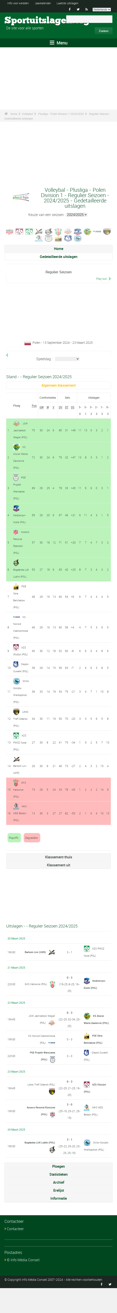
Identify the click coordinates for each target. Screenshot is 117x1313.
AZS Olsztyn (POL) (19, 662)
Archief (58, 1207)
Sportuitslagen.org (21, 20)
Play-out (101, 279)
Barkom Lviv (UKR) (34, 977)
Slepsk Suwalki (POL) (21, 685)
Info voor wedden (19, 3)
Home (13, 114)
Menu (58, 43)
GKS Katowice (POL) (19, 815)
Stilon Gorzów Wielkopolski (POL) (96, 1171)
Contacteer (15, 1253)
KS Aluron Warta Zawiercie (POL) (94, 1044)
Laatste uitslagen (73, 3)
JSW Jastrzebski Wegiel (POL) (21, 430)
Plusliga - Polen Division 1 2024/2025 (61, 114)
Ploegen (58, 1191)
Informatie (58, 1223)
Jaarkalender (46, 3)
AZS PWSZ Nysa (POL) (20, 768)
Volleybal (27, 114)
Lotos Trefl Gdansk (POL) (21, 745)
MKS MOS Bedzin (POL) (20, 838)
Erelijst (58, 1215)
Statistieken (58, 1199)
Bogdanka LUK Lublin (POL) (19, 579)
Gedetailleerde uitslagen (58, 256)
